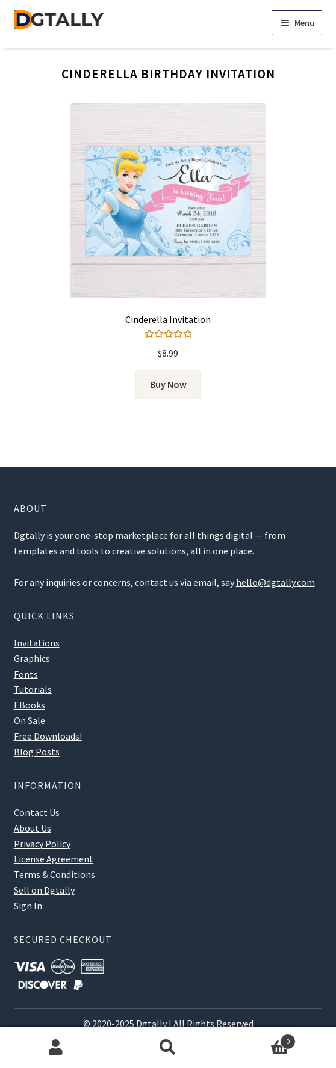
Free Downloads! (48, 736)
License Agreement (53, 859)
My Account (56, 1047)
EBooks (29, 705)
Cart (260, 1038)
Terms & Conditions (54, 874)
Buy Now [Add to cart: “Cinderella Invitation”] (168, 384)
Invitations (37, 643)
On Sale (29, 720)
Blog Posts (37, 752)
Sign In (28, 906)
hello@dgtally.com (275, 582)
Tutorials (33, 689)
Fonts (26, 674)
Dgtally (151, 1023)
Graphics (32, 658)
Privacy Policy (42, 844)
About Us (32, 828)
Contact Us (37, 812)
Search (168, 1047)
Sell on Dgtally (44, 890)
